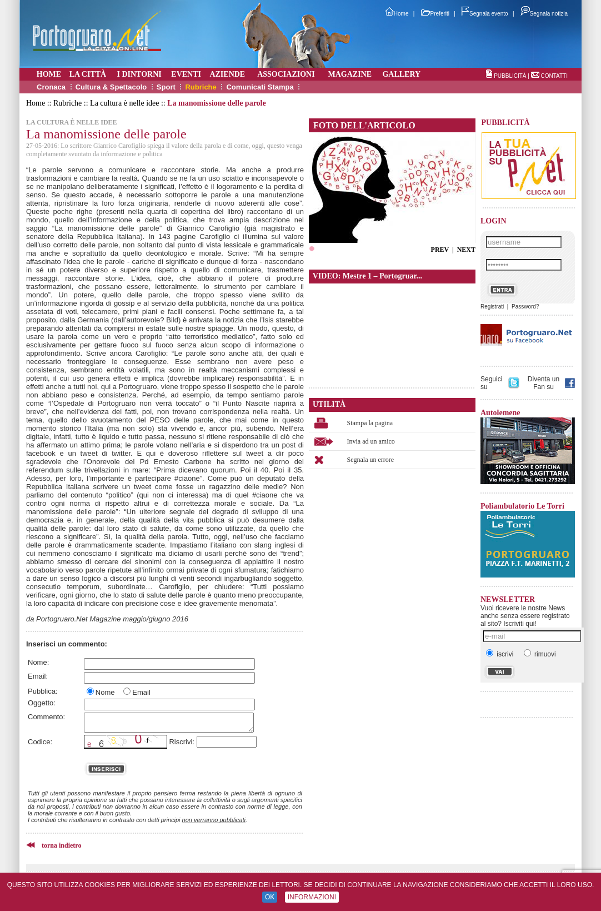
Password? (525, 306)
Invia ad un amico (371, 441)
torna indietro (61, 845)
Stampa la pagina (370, 423)
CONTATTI (554, 76)
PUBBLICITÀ (510, 76)
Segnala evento (485, 14)
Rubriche (200, 87)
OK (269, 897)
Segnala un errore (370, 460)
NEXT (466, 249)
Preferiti (435, 14)
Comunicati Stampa (259, 87)
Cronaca (51, 87)
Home (397, 14)
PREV (440, 249)
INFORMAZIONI (312, 897)
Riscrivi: (181, 742)
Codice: (40, 742)
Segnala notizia (544, 14)
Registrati (492, 306)
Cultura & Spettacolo (111, 87)
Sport (166, 87)
